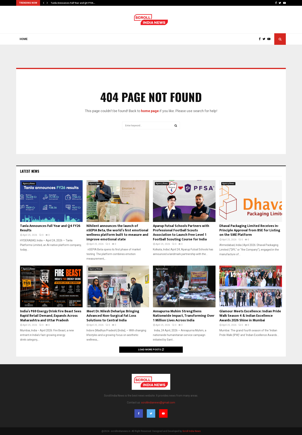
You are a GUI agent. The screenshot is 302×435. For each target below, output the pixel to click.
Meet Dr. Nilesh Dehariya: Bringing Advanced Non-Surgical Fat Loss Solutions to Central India (112, 315)
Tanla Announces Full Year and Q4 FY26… (73, 3)
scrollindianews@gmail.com (158, 402)
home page (150, 111)
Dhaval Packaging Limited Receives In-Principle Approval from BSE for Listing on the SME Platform (249, 230)
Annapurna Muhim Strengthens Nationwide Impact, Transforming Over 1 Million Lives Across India (183, 315)
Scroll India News (191, 431)
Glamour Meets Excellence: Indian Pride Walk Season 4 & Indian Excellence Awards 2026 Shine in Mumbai (250, 315)
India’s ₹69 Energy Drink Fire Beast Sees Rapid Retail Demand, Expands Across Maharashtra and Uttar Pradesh (50, 315)
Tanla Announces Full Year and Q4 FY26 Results (50, 228)
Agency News (29, 183)
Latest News (29, 171)
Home (24, 39)
